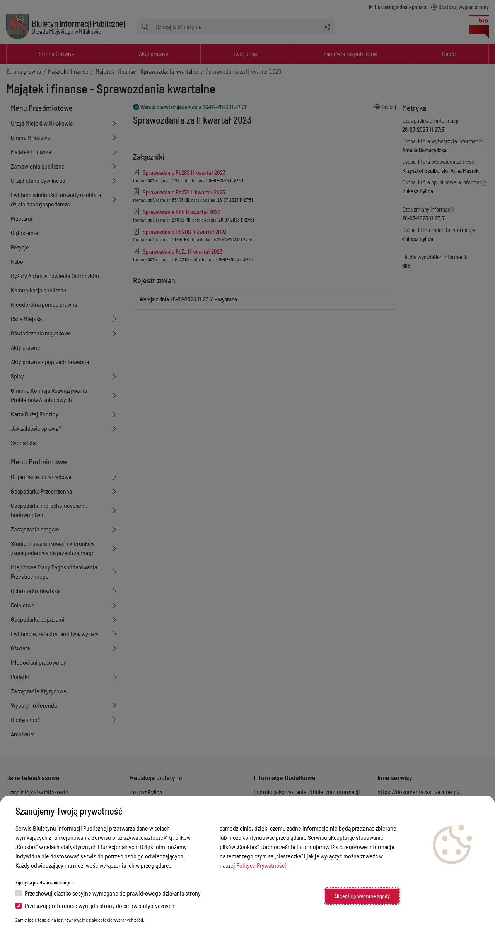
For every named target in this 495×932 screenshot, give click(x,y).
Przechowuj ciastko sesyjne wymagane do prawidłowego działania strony (108, 893)
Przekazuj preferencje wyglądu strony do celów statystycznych (94, 905)
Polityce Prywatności (261, 865)
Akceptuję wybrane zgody (362, 896)
